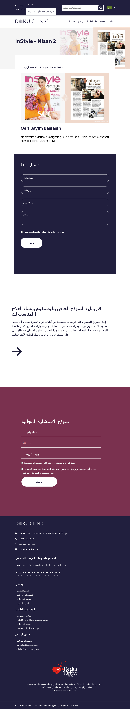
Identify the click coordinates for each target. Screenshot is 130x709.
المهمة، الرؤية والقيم (24, 594)
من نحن (81, 21)
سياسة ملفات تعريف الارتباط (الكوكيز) (32, 620)
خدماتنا (72, 21)
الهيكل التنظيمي (22, 590)
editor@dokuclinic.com (65, 690)
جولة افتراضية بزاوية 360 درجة (41, 11)
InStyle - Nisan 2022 (51, 67)
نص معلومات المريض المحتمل (37, 472)
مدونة (102, 21)
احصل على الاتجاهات (25, 544)
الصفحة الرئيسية (29, 67)
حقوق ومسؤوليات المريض (27, 645)
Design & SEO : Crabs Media (70, 706)
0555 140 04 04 (27, 538)
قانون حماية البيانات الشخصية (28, 628)
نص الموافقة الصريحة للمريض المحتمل (44, 469)
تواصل (110, 21)
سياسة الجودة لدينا (24, 624)
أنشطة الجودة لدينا (23, 599)
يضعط (30, 4)
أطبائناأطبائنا (92, 21)
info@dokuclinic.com (27, 549)
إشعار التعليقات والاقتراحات (27, 649)
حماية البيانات (40, 232)
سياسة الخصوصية (33, 462)
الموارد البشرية (22, 603)
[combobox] (25, 443)
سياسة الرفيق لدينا (24, 640)
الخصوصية (29, 232)
